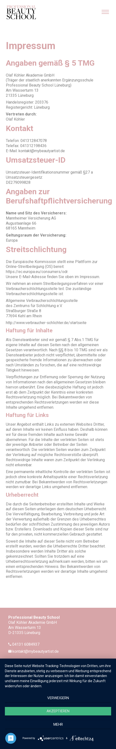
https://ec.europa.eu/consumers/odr (37, 271)
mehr (58, 724)
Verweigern (58, 698)
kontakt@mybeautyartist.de (35, 651)
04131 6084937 (25, 644)
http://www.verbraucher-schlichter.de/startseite (46, 322)
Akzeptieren (58, 711)
